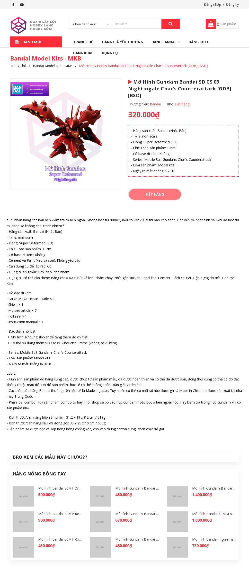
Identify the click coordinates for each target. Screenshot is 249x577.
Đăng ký (232, 4)
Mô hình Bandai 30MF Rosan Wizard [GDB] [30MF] (79, 539)
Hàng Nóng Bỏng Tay (39, 474)
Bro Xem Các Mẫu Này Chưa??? (50, 457)
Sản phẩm (226, 24)
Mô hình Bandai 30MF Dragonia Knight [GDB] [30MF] (81, 488)
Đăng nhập (212, 4)
